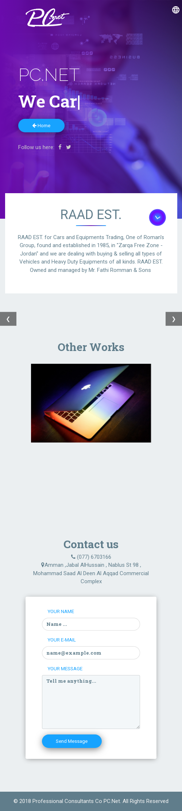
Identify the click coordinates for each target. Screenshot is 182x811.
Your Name (60, 611)
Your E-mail (61, 640)
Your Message (64, 668)
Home (41, 125)
